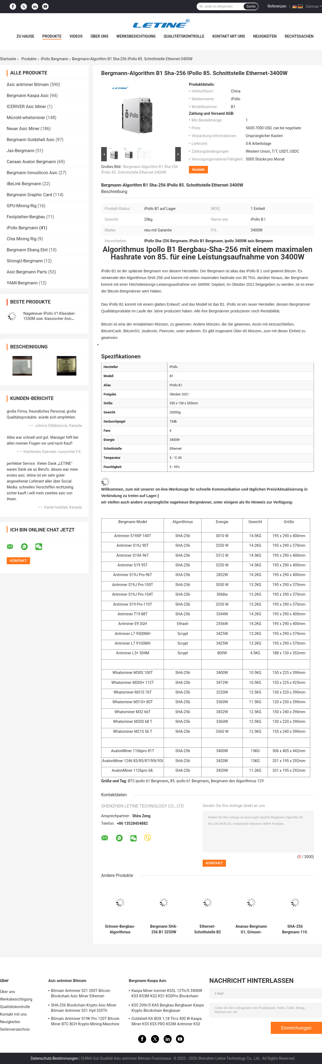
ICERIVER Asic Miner (26, 106)
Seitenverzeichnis (15, 1029)
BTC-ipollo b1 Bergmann (148, 781)
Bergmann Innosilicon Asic (32, 172)
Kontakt (198, 169)
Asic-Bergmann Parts (27, 271)
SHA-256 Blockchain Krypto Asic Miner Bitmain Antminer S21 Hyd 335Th (83, 1008)
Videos (76, 36)
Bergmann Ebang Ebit (27, 249)
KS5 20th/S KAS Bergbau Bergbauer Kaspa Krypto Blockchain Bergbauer (167, 1008)
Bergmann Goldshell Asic (30, 139)
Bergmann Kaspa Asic (28, 95)
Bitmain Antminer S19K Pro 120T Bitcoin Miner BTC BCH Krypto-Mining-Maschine (85, 1021)
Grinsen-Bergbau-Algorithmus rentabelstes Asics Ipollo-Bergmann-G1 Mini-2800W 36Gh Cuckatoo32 (120, 929)
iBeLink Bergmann (24, 183)
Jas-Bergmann (20, 150)
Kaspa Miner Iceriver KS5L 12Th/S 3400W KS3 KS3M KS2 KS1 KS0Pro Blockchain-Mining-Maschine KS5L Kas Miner (166, 994)
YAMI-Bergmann (22, 282)
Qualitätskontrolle (184, 36)
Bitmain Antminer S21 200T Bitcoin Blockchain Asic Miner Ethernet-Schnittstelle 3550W (80, 994)
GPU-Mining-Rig (21, 205)
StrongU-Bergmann (25, 260)
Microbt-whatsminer (26, 117)
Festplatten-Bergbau (26, 216)
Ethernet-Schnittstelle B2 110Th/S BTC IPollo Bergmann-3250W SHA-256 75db (207, 929)
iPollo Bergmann (54, 59)
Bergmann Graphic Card (29, 194)
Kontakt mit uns (228, 36)
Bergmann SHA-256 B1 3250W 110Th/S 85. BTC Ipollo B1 (163, 929)
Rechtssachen (299, 36)
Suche (250, 6)
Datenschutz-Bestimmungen (54, 1058)
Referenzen (277, 6)
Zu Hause (25, 36)
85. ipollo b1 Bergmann (189, 781)
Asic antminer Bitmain (28, 84)
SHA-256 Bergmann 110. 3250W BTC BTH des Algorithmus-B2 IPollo (295, 929)
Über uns (99, 36)
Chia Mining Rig (21, 238)
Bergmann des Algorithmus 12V (237, 781)
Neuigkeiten (265, 36)
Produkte (51, 36)
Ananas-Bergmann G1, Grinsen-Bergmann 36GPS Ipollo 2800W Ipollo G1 (251, 929)
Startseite (8, 59)
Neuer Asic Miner (23, 128)
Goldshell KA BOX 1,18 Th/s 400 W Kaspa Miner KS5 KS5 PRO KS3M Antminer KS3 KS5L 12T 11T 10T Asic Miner (166, 1022)
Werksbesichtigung (136, 36)
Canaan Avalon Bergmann (31, 161)
